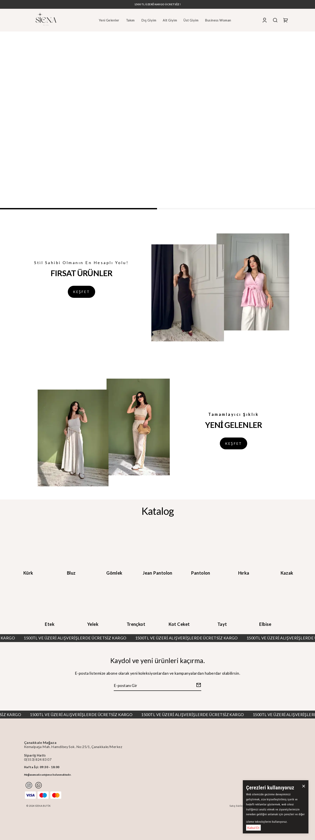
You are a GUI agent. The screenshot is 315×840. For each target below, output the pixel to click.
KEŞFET (81, 291)
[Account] (264, 20)
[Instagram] (29, 785)
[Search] (275, 20)
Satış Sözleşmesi (239, 805)
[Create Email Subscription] (198, 686)
